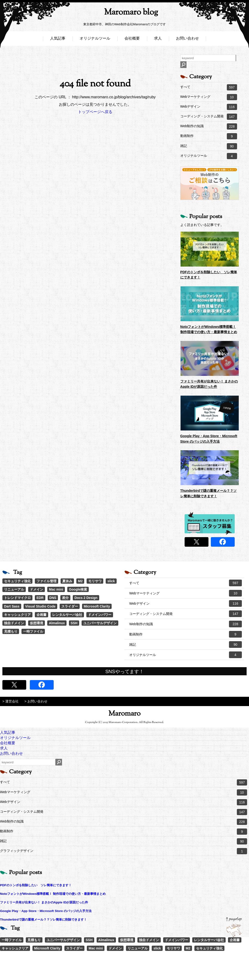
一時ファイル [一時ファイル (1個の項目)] (33, 631)
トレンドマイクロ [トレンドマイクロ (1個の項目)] (17, 598)
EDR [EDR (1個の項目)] (40, 598)
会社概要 (132, 40)
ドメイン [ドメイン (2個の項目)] (36, 589)
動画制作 (208, 136)
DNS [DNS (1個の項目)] (53, 598)
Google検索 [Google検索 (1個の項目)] (78, 589)
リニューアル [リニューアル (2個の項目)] (14, 589)
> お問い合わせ (36, 701)
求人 (158, 40)
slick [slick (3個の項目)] (111, 581)
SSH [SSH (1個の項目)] (74, 623)
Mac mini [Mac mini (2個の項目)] (56, 589)
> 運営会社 (10, 701)
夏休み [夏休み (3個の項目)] (67, 581)
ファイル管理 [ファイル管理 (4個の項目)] (46, 581)
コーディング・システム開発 (208, 117)
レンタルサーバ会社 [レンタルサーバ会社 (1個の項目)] (67, 615)
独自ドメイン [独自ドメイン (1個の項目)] (14, 623)
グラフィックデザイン (123, 851)
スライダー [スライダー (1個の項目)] (69, 606)
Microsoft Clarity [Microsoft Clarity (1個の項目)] (97, 606)
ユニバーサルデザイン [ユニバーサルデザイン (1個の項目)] (100, 623)
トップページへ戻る (95, 112)
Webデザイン (208, 107)
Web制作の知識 (208, 126)
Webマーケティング (208, 97)
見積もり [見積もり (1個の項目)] (10, 631)
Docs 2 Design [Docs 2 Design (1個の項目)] (85, 598)
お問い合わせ (187, 40)
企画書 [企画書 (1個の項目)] (41, 615)
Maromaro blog (124, 13)
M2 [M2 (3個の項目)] (80, 581)
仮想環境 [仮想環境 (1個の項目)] (36, 623)
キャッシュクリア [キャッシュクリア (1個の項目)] (17, 615)
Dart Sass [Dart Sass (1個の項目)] (12, 606)
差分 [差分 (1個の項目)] (65, 598)
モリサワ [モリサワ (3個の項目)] (95, 581)
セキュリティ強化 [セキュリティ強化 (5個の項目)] (17, 581)
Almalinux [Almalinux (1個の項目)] (57, 623)
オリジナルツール (95, 40)
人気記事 (57, 40)
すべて (208, 87)
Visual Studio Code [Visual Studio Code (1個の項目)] (40, 606)
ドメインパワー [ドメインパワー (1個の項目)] (99, 615)
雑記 (208, 146)
